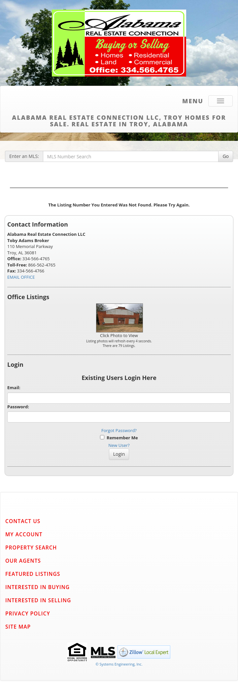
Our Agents (23, 560)
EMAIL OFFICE (21, 277)
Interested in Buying (37, 587)
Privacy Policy (27, 613)
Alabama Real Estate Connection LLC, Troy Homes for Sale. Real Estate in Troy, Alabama (119, 119)
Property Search (31, 547)
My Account (24, 534)
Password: (18, 407)
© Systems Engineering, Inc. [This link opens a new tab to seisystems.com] (118, 664)
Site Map (18, 626)
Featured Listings (32, 574)
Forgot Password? (119, 430)
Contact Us (22, 521)
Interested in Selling (38, 600)
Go (225, 156)
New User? (118, 445)
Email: (13, 387)
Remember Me (119, 438)
